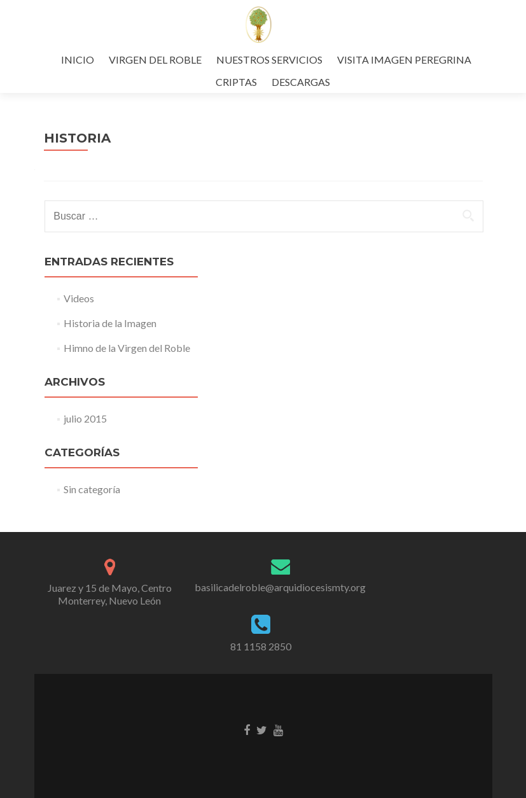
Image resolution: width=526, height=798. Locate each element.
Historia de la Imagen (110, 323)
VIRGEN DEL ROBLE (155, 59)
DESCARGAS (301, 82)
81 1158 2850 (260, 646)
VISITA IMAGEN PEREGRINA (404, 59)
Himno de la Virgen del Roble (127, 348)
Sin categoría (92, 489)
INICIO (77, 59)
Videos (79, 298)
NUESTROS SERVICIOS (269, 59)
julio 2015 (85, 418)
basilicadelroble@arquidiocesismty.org (280, 587)
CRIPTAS (236, 82)
